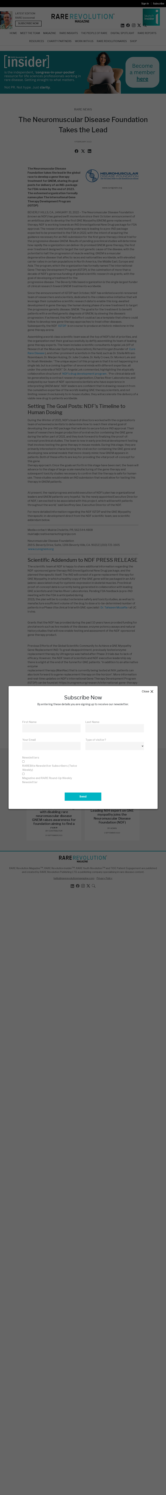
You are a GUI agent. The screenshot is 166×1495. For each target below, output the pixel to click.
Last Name (92, 722)
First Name (29, 722)
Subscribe (158, 3)
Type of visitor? (95, 739)
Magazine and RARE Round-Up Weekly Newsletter (47, 780)
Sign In (145, 3)
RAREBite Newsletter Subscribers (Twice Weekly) (49, 768)
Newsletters (30, 757)
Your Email (29, 739)
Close (148, 691)
